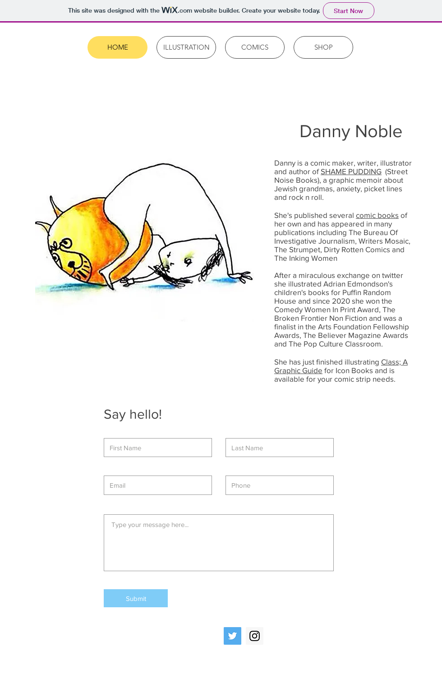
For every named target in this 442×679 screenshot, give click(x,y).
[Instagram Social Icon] (254, 636)
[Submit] (136, 598)
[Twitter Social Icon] (232, 636)
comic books (377, 215)
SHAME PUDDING (351, 171)
